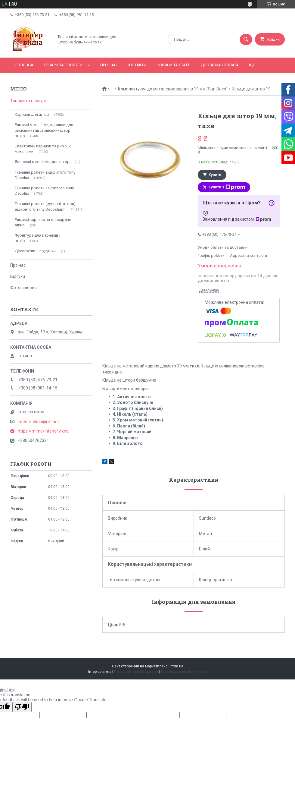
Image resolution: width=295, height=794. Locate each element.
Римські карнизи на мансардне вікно (43, 222)
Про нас (108, 65)
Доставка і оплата (220, 65)
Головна (24, 65)
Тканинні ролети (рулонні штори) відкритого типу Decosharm (45, 206)
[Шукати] (246, 39)
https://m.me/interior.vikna (43, 431)
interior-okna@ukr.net (38, 421)
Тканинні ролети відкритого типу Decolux (45, 175)
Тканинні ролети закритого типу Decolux (44, 191)
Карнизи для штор (32, 114)
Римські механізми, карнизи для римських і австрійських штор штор (44, 130)
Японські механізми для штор (42, 161)
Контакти (136, 65)
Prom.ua (176, 666)
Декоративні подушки (35, 251)
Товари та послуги (63, 65)
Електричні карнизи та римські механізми (43, 149)
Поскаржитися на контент (136, 672)
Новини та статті (174, 65)
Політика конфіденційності (184, 672)
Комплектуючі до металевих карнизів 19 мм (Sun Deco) (173, 89)
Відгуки (17, 276)
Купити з (227, 187)
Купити (215, 175)
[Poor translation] (22, 707)
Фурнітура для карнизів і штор (37, 238)
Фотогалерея (23, 287)
